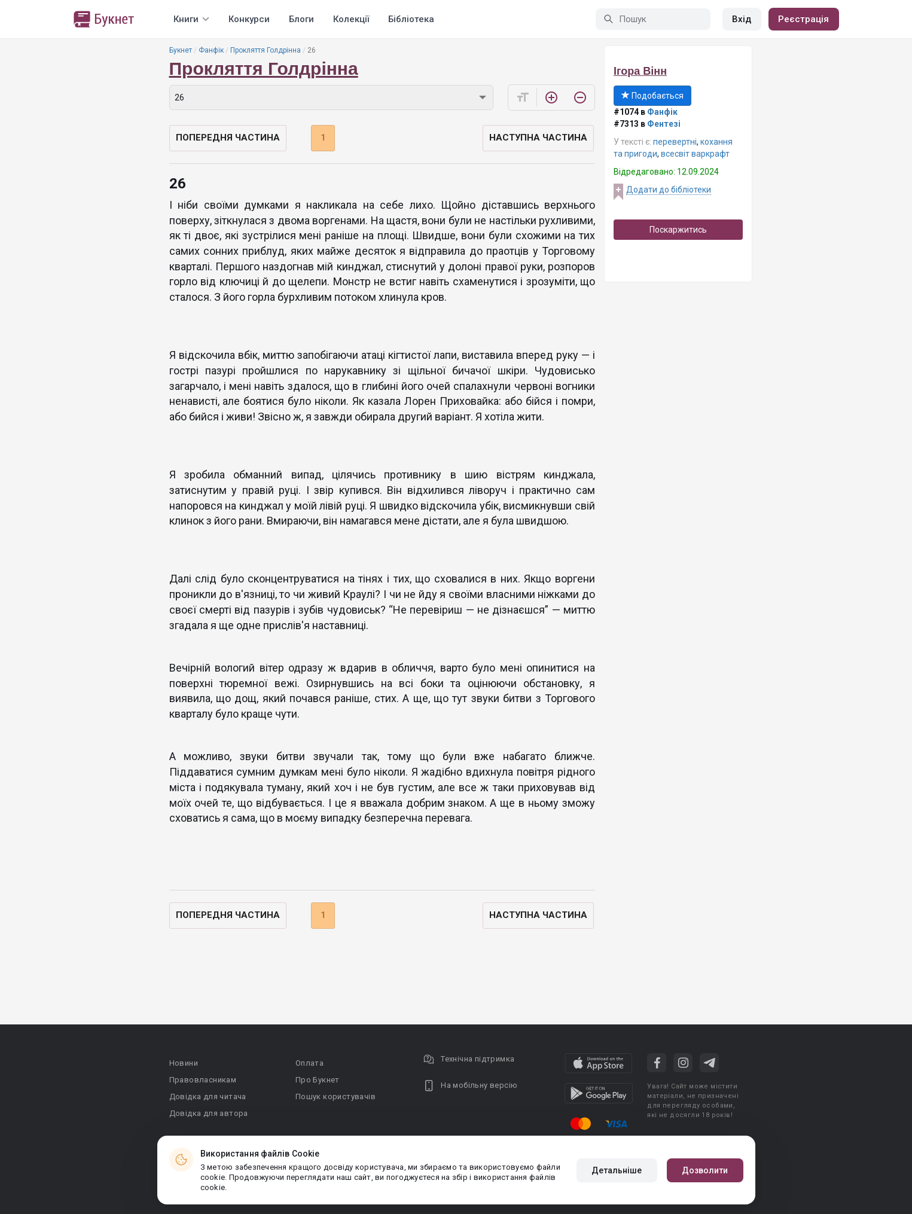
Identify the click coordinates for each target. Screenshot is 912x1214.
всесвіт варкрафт (695, 153)
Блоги (301, 19)
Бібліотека (411, 19)
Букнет (180, 50)
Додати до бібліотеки (668, 189)
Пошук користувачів (335, 1096)
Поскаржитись (678, 229)
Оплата (309, 1063)
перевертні (675, 142)
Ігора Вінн (640, 71)
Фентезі (664, 124)
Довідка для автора (208, 1113)
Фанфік (211, 50)
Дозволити (705, 1170)
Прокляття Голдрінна (265, 50)
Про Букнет (317, 1079)
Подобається (652, 95)
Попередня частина (228, 137)
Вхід (741, 19)
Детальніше (616, 1170)
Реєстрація (803, 19)
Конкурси (249, 19)
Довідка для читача (207, 1096)
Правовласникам (203, 1079)
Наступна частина (538, 137)
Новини (183, 1063)
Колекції (351, 19)
